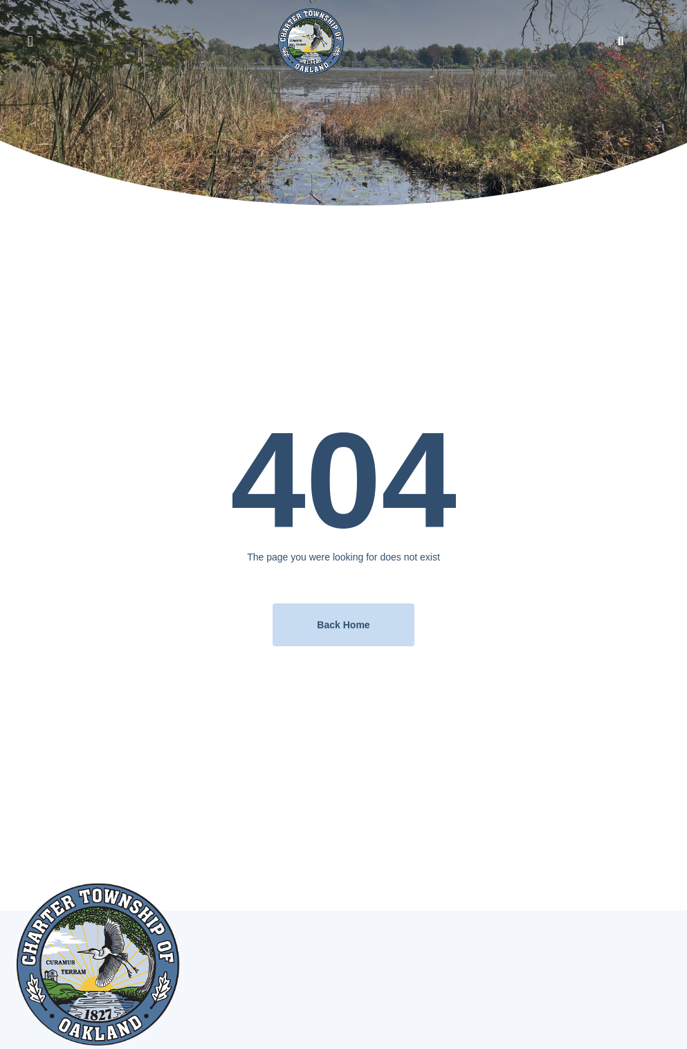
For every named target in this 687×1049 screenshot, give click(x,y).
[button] (30, 41)
